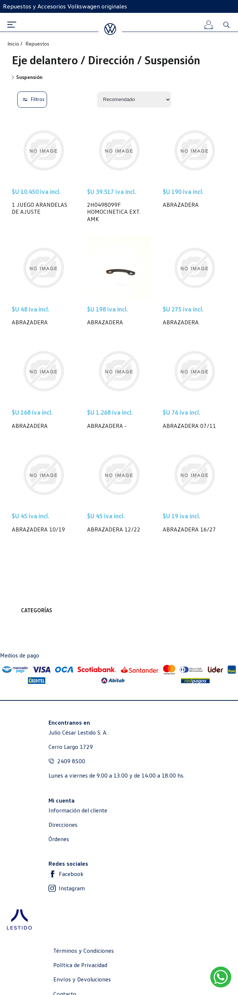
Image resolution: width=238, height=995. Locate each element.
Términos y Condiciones (83, 950)
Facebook (71, 873)
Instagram (72, 888)
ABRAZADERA (181, 204)
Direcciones (62, 824)
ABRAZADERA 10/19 (38, 529)
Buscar (226, 24)
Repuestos (37, 44)
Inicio (13, 44)
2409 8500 (71, 761)
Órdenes (58, 839)
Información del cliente (77, 810)
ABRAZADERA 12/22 (113, 529)
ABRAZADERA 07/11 (189, 425)
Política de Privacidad (80, 965)
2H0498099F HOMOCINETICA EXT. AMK (113, 211)
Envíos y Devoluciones (82, 979)
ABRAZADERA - (107, 425)
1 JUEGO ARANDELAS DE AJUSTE (39, 208)
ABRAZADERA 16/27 (189, 529)
